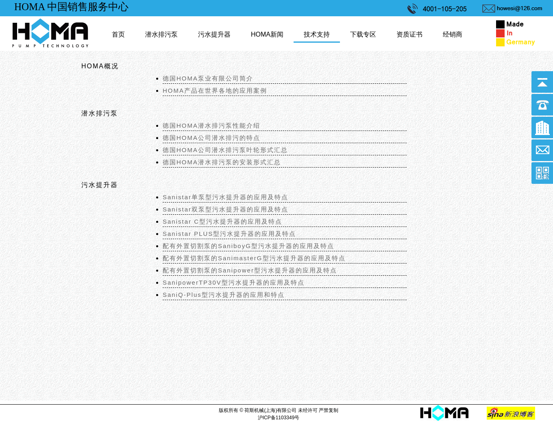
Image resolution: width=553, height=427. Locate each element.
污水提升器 (214, 34)
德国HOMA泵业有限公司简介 (208, 78)
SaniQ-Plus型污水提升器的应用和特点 (224, 294)
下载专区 (363, 34)
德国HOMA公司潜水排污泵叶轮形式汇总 (225, 149)
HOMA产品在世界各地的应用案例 (215, 90)
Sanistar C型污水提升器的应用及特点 (222, 221)
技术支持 (317, 34)
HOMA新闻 (267, 34)
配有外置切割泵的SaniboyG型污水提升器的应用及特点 (248, 245)
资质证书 (409, 34)
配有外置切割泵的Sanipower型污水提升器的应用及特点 (250, 270)
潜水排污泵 (161, 34)
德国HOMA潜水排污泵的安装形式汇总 (222, 162)
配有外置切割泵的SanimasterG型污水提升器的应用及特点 (254, 258)
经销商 (452, 34)
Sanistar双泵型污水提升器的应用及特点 (225, 209)
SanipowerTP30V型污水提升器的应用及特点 (234, 282)
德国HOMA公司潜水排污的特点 (211, 137)
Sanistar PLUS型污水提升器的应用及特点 (229, 233)
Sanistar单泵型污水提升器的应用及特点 (225, 197)
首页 (118, 34)
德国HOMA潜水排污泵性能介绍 (211, 125)
